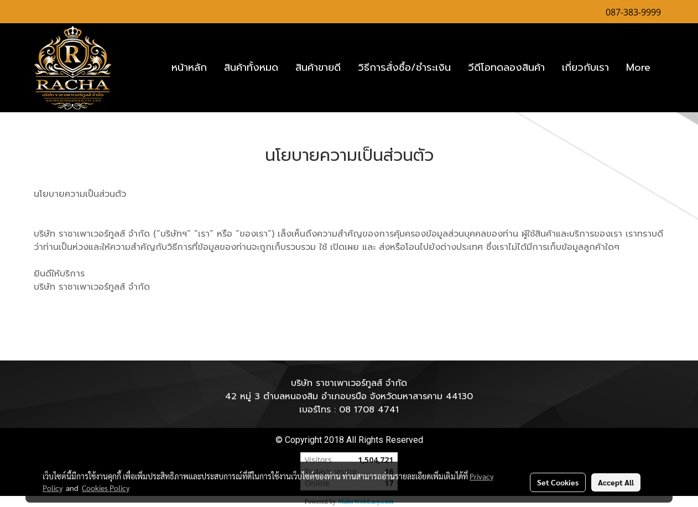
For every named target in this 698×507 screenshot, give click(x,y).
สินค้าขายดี (318, 67)
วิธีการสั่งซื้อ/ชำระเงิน (404, 67)
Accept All (616, 482)
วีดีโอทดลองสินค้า (506, 67)
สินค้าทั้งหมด (251, 67)
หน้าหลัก (189, 67)
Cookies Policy (105, 488)
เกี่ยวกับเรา (585, 67)
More (638, 67)
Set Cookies (558, 482)
